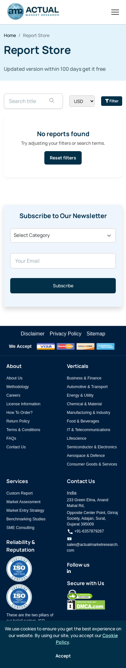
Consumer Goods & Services (92, 464)
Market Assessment (23, 502)
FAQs (11, 438)
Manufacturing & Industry (88, 412)
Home (10, 35)
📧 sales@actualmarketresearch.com (93, 545)
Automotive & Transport (87, 387)
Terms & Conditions (23, 430)
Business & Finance (84, 378)
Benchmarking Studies (26, 519)
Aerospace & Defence (86, 455)
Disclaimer (33, 333)
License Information (23, 404)
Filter (112, 101)
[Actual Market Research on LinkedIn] (69, 571)
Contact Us (16, 447)
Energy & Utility (80, 395)
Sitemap (95, 333)
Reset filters (63, 158)
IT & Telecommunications (88, 430)
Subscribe (63, 286)
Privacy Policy (66, 333)
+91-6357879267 (85, 531)
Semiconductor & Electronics (92, 447)
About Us (14, 378)
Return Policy (18, 421)
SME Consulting (20, 527)
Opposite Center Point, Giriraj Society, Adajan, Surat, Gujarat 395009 (92, 518)
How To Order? (19, 412)
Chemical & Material (84, 404)
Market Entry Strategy (25, 510)
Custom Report (19, 493)
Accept (63, 656)
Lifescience (76, 438)
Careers (13, 395)
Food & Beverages (83, 421)
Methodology (17, 387)
